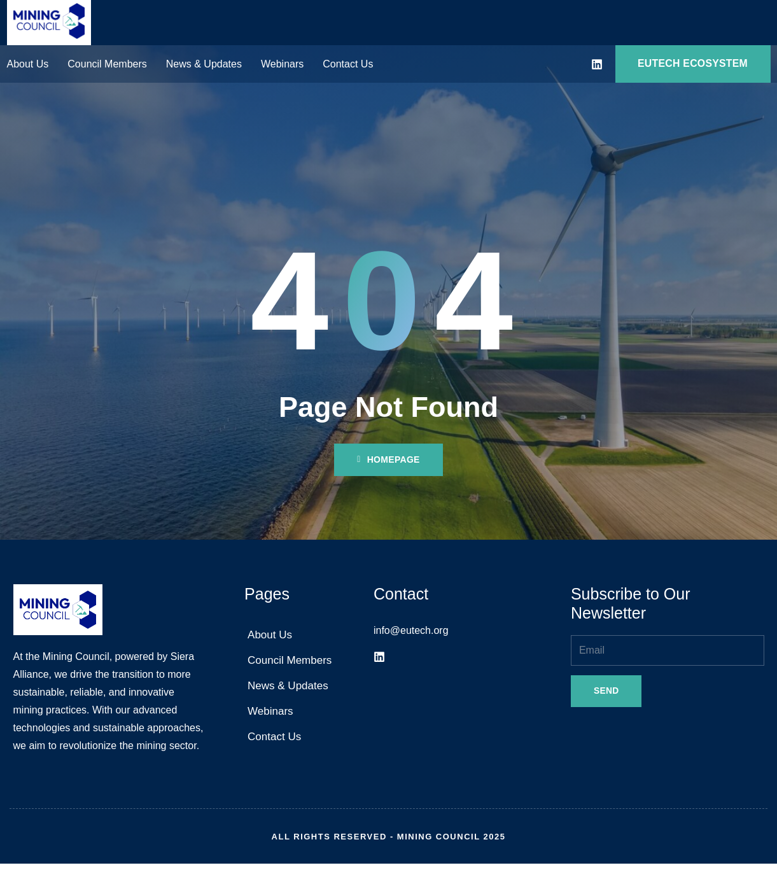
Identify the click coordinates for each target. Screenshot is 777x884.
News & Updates (204, 64)
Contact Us (348, 64)
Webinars (282, 64)
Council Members (106, 64)
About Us (28, 64)
